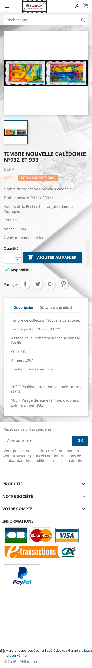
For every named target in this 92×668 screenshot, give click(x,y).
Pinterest (63, 284)
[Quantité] (9, 257)
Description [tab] (24, 307)
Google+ (50, 284)
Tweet (38, 284)
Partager (25, 284)
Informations (18, 521)
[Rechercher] (46, 20)
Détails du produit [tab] (55, 307)
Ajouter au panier (52, 257)
